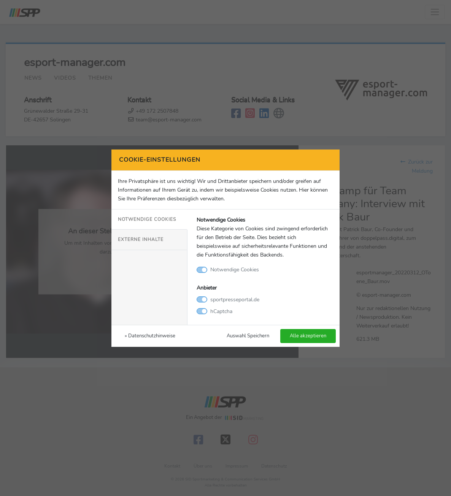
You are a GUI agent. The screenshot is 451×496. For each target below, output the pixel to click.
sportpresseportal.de (234, 299)
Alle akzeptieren (308, 335)
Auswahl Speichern (248, 335)
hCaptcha (221, 311)
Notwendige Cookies (147, 219)
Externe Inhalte (141, 239)
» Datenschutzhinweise (150, 335)
